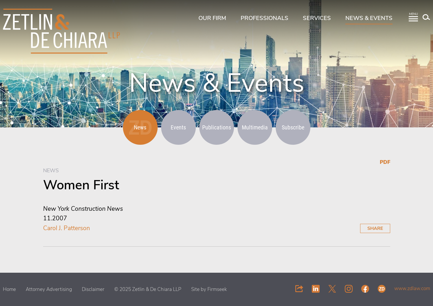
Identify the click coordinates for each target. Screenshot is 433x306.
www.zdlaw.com (412, 288)
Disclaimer (93, 289)
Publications (216, 127)
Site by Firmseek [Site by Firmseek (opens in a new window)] (209, 289)
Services (317, 18)
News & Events (369, 18)
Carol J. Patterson (66, 228)
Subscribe (293, 127)
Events (178, 127)
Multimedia (255, 127)
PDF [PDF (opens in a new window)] (385, 162)
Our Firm (212, 18)
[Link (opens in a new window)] (316, 288)
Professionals (264, 18)
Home (9, 289)
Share (375, 228)
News (140, 127)
